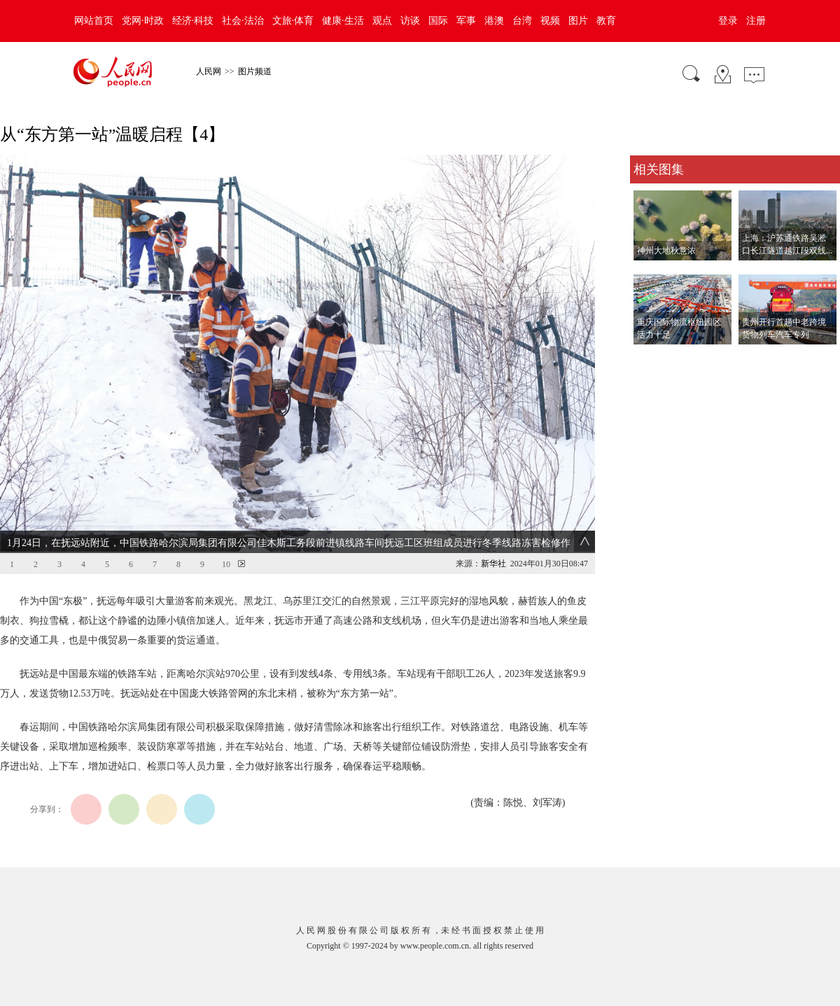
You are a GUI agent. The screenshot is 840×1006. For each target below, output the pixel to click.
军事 (466, 20)
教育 (606, 20)
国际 (438, 20)
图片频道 (255, 71)
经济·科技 (193, 20)
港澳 (494, 20)
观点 (382, 20)
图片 (578, 20)
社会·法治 (243, 20)
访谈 (410, 20)
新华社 (493, 563)
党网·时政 (143, 20)
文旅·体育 (293, 20)
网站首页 (93, 20)
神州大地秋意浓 (666, 251)
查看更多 (649, 359)
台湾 (522, 20)
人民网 (208, 71)
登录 (728, 20)
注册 (756, 20)
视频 (550, 20)
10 (226, 564)
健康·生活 (343, 20)
